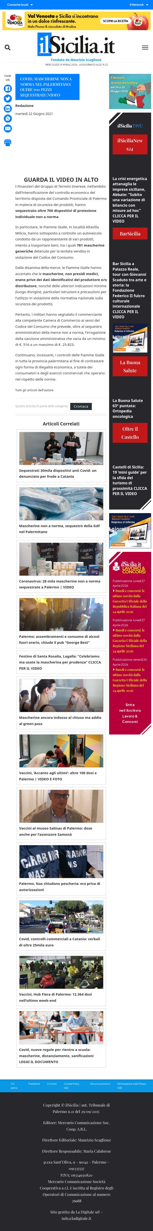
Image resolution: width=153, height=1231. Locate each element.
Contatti (52, 1083)
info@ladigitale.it (76, 1218)
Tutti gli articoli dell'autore (34, 390)
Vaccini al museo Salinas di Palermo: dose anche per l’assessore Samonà (55, 831)
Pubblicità (34, 1083)
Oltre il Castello (130, 432)
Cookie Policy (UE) (71, 1085)
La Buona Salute (130, 366)
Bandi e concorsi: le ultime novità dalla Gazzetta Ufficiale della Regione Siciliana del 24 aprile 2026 (130, 640)
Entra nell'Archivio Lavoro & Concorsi (130, 713)
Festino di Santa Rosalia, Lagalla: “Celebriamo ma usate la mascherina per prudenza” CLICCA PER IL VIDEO (60, 662)
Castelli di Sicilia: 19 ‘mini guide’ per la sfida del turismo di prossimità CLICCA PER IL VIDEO (130, 480)
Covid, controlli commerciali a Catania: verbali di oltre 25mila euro (59, 941)
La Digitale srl (88, 1211)
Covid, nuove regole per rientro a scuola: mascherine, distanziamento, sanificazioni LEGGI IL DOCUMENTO (56, 1055)
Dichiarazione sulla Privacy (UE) (131, 1085)
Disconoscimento (100, 1083)
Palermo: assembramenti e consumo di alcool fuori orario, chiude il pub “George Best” (59, 639)
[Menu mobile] (145, 47)
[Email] (8, 128)
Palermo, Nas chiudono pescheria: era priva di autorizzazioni (59, 886)
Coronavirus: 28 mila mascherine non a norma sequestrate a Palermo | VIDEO (60, 584)
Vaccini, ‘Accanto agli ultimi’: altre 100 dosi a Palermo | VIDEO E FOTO (58, 775)
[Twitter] (8, 99)
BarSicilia (130, 233)
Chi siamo (14, 1085)
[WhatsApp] (8, 119)
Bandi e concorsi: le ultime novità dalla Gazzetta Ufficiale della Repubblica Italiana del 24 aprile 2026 (130, 601)
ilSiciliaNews (130, 144)
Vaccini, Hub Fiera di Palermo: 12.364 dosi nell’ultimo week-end (55, 997)
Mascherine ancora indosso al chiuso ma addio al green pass (60, 720)
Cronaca (81, 406)
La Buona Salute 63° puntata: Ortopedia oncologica (128, 408)
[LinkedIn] (8, 109)
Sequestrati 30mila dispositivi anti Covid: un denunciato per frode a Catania (58, 473)
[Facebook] (8, 89)
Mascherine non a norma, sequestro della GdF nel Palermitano (59, 528)
